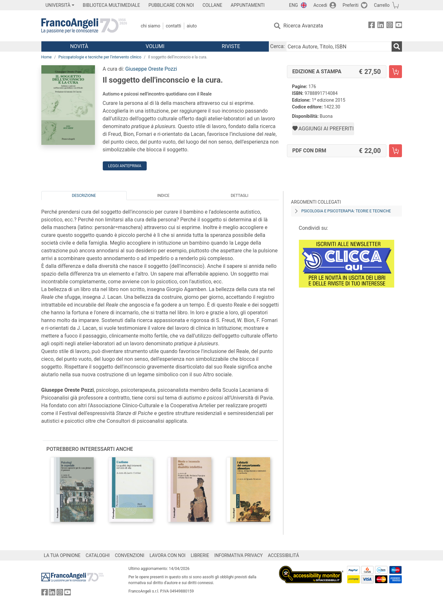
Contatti (173, 25)
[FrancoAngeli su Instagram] (389, 26)
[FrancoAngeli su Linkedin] (380, 26)
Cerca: (277, 46)
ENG (293, 5)
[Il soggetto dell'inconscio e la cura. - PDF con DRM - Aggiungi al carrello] (395, 150)
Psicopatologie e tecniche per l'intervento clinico (99, 57)
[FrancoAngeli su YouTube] (399, 26)
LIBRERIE (200, 555)
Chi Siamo (150, 25)
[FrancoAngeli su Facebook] (371, 26)
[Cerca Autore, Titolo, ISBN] (338, 46)
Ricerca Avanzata (303, 26)
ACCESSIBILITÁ (283, 555)
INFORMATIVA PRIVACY (238, 555)
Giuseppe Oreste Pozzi (151, 69)
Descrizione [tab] (84, 195)
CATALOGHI (98, 555)
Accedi (320, 5)
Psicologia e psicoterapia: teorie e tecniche (346, 211)
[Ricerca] (397, 46)
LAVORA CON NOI (168, 555)
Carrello (381, 5)
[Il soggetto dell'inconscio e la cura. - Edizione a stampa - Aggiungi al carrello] (395, 71)
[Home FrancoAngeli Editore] (84, 25)
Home (46, 57)
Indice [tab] (163, 195)
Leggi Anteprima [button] (125, 166)
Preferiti (350, 5)
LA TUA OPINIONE (62, 555)
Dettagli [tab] (239, 195)
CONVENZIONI (129, 555)
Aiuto (192, 25)
